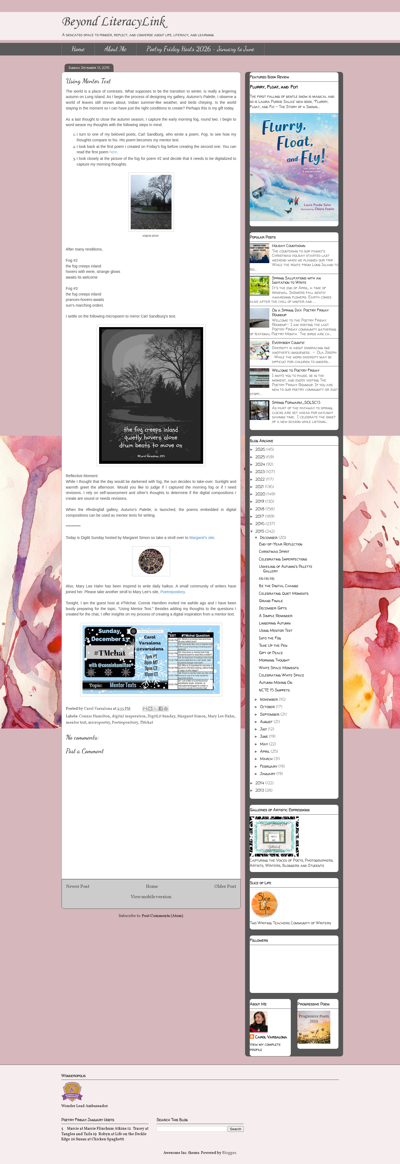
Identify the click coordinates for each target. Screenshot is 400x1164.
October (268, 706)
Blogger (229, 1153)
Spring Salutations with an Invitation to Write (296, 280)
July (264, 729)
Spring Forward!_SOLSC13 (296, 402)
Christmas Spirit (274, 551)
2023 (260, 471)
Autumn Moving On (275, 682)
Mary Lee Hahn (221, 716)
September (270, 714)
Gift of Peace (271, 652)
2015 (260, 531)
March (267, 758)
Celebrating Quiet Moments (284, 593)
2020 (260, 493)
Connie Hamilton (94, 716)
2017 (260, 516)
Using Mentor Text (275, 630)
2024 (260, 464)
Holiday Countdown (288, 245)
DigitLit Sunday (161, 716)
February (269, 766)
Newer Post (78, 886)
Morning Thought (274, 660)
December (269, 537)
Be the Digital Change (278, 585)
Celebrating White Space (281, 675)
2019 (260, 501)
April (265, 751)
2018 (260, 508)
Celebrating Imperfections (283, 559)
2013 (260, 790)
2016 (260, 523)
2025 (260, 456)
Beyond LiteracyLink (113, 21)
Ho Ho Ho (266, 578)
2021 (260, 486)
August (267, 721)
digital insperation (129, 716)
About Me (116, 49)
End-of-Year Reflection (280, 544)
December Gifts (273, 608)
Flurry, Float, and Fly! (274, 87)
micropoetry (99, 722)
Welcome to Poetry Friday (295, 370)
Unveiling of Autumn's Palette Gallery (285, 569)
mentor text (76, 722)
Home (78, 49)
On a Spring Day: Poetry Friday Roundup (300, 312)
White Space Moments (279, 667)
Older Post (225, 886)
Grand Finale (271, 600)
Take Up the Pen (273, 645)
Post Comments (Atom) (162, 916)
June (264, 736)
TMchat (146, 722)
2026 (260, 449)
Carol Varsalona (271, 1037)
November (269, 699)
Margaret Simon (191, 716)
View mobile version (151, 897)
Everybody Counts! (288, 342)
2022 (260, 479)
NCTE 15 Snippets (274, 690)
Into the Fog (270, 638)
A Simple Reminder (275, 615)
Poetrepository (125, 722)
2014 (260, 782)
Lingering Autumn (275, 623)
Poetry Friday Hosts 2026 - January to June (200, 49)
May (264, 743)
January (268, 773)
